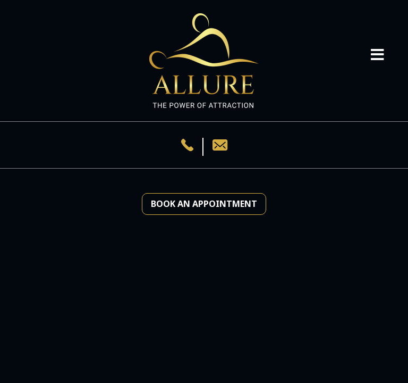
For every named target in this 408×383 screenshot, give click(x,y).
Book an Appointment (204, 204)
